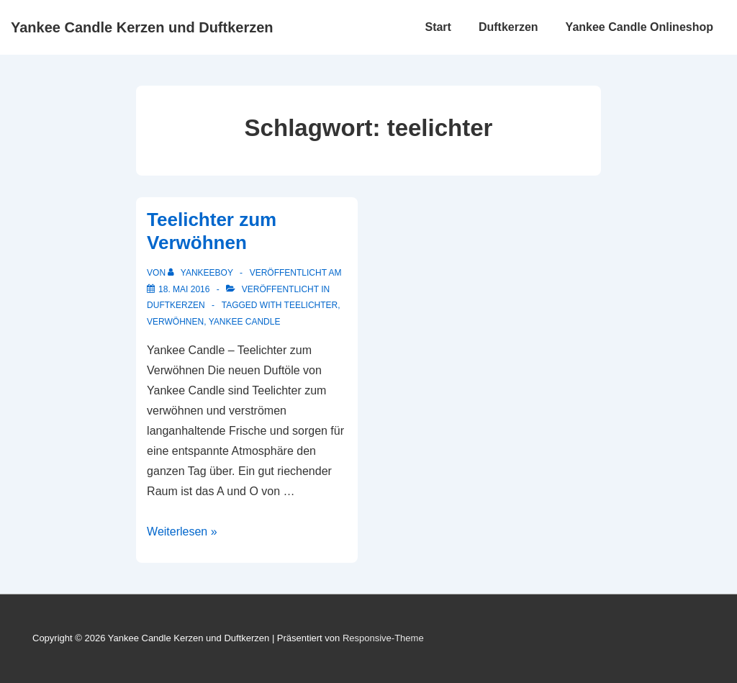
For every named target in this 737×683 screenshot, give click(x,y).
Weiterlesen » (182, 531)
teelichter (311, 305)
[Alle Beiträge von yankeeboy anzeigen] (201, 273)
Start (438, 27)
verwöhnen (175, 322)
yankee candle (245, 322)
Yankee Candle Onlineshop (639, 27)
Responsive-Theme (383, 638)
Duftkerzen (508, 27)
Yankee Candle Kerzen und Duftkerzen (142, 27)
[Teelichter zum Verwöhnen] (183, 289)
